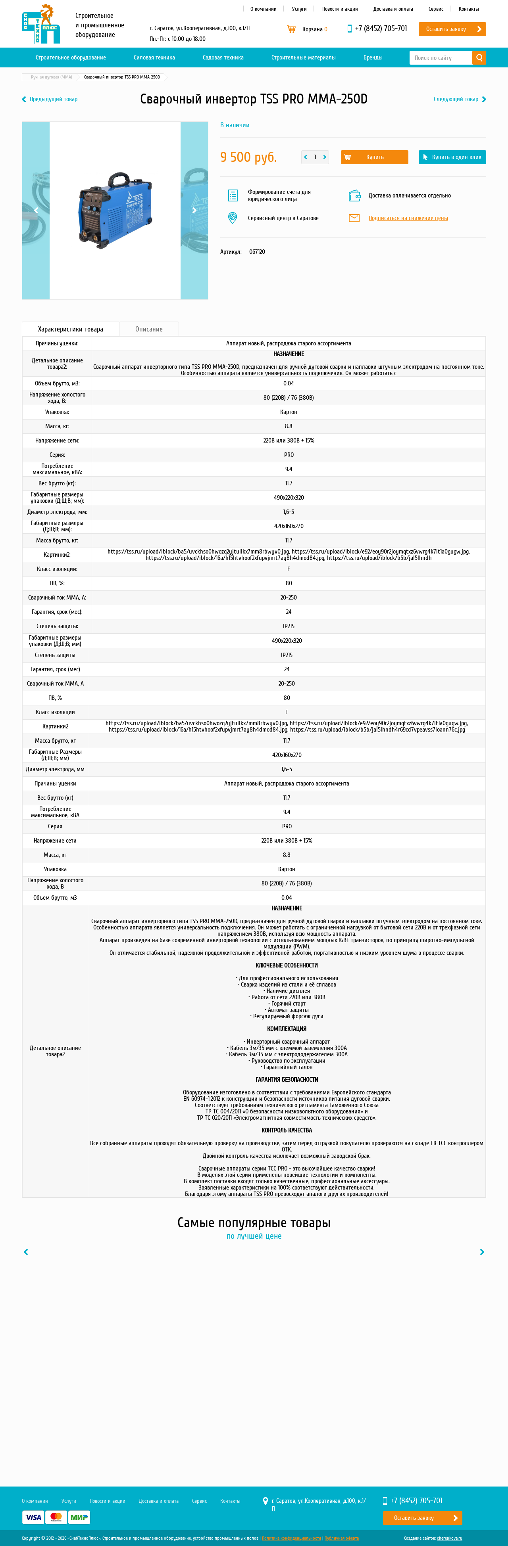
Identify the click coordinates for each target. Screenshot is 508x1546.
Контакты (469, 9)
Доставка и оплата (393, 9)
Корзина (314, 29)
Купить (375, 157)
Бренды (373, 57)
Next (194, 210)
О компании (263, 9)
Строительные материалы (303, 57)
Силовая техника (154, 57)
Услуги (299, 9)
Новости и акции (340, 9)
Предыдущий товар (53, 99)
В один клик (105, 1419)
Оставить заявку (446, 29)
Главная (33, 77)
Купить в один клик (456, 157)
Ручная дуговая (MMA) (158, 77)
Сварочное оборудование (102, 77)
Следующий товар (456, 99)
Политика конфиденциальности (291, 1538)
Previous (36, 210)
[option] (75, 1341)
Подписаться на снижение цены (408, 218)
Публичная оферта (342, 1538)
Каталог (59, 77)
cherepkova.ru (449, 1538)
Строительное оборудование (71, 57)
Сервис (436, 9)
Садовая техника (223, 57)
